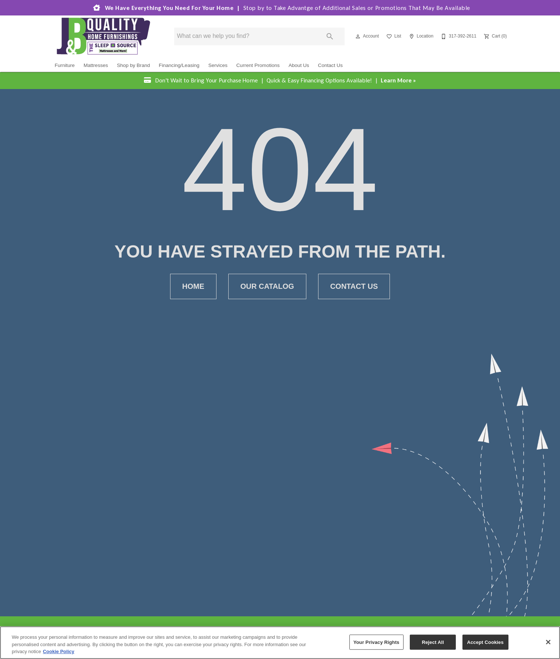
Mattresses (96, 65)
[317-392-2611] (457, 36)
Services (218, 65)
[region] (280, 642)
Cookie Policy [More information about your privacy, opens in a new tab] (58, 651)
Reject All (433, 642)
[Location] (420, 36)
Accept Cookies (485, 642)
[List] (393, 36)
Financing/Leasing (179, 65)
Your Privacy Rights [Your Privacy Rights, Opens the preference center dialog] (376, 642)
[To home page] (103, 36)
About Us (299, 65)
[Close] (548, 642)
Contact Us (330, 65)
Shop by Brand (133, 65)
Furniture (65, 65)
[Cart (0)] (494, 36)
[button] (357, 36)
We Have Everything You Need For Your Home (280, 8)
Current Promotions (258, 65)
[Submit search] (330, 36)
